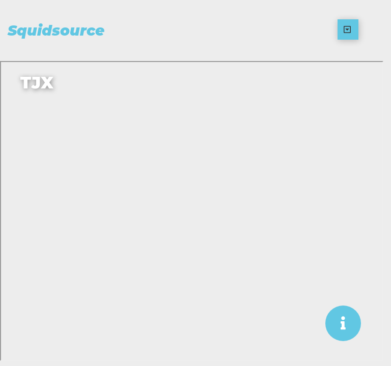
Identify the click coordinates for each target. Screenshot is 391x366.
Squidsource (56, 30)
